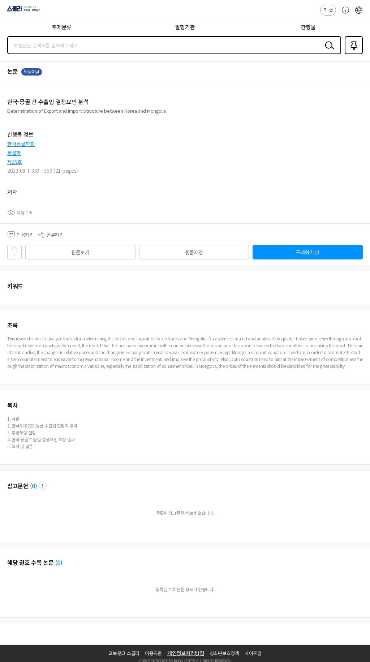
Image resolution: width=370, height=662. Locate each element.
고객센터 (343, 13)
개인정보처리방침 (185, 653)
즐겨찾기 (352, 53)
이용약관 (153, 653)
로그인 (328, 9)
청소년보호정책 (224, 653)
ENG (359, 13)
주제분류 (62, 27)
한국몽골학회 (21, 143)
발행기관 (185, 27)
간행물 (308, 27)
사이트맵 (253, 653)
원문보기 (80, 252)
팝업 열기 (43, 486)
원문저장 (194, 252)
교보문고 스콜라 (123, 653)
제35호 (14, 162)
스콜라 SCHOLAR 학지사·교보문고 (21, 11)
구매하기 (305, 252)
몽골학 (14, 152)
